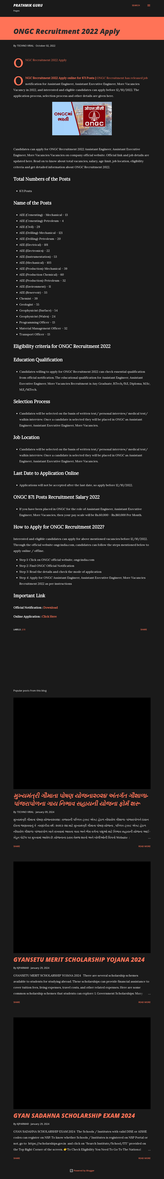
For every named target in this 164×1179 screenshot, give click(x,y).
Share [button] (143, 629)
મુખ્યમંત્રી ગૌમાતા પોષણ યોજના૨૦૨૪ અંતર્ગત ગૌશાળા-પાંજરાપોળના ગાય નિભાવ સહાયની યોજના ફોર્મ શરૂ (80, 799)
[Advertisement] (82, 663)
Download (50, 607)
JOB (23, 629)
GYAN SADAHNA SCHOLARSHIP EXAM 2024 (74, 1115)
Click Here (49, 616)
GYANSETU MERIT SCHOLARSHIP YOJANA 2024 (79, 959)
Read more (145, 846)
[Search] (136, 5)
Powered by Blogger (82, 1170)
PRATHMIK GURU (28, 5)
